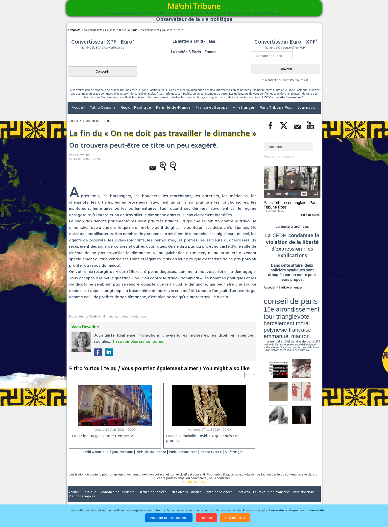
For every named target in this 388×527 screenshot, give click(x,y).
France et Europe (212, 107)
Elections (226, 499)
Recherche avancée (278, 156)
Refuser (206, 518)
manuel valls (296, 310)
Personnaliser (235, 518)
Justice (184, 499)
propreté (280, 313)
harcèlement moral (277, 306)
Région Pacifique (136, 107)
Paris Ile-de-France (174, 107)
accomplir (316, 313)
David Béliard (279, 314)
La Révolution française (253, 499)
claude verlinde (298, 313)
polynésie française (304, 306)
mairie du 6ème (272, 313)
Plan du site (189, 488)
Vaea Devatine (79, 155)
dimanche (110, 316)
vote (311, 302)
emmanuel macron (277, 310)
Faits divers (169, 499)
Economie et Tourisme (113, 499)
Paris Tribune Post (277, 107)
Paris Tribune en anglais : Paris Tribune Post (289, 204)
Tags (203, 488)
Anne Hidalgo (288, 313)
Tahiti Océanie (103, 107)
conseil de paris (279, 297)
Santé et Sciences (204, 499)
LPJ (265, 313)
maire (123, 316)
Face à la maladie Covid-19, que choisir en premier (208, 436)
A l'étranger (244, 107)
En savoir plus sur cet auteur (138, 341)
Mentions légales (306, 499)
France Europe (229, 452)
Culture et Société (145, 499)
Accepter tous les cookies (168, 518)
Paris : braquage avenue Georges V (101, 436)
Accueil (79, 107)
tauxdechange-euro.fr (289, 97)
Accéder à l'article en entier (280, 286)
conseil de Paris (269, 314)
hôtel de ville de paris (310, 310)
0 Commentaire (273, 210)
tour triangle (298, 302)
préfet (133, 316)
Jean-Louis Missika (294, 314)
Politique (88, 499)
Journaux (306, 107)
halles (286, 314)
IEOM (267, 97)
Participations (282, 499)
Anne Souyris (308, 313)
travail (143, 316)
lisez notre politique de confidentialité (296, 510)
